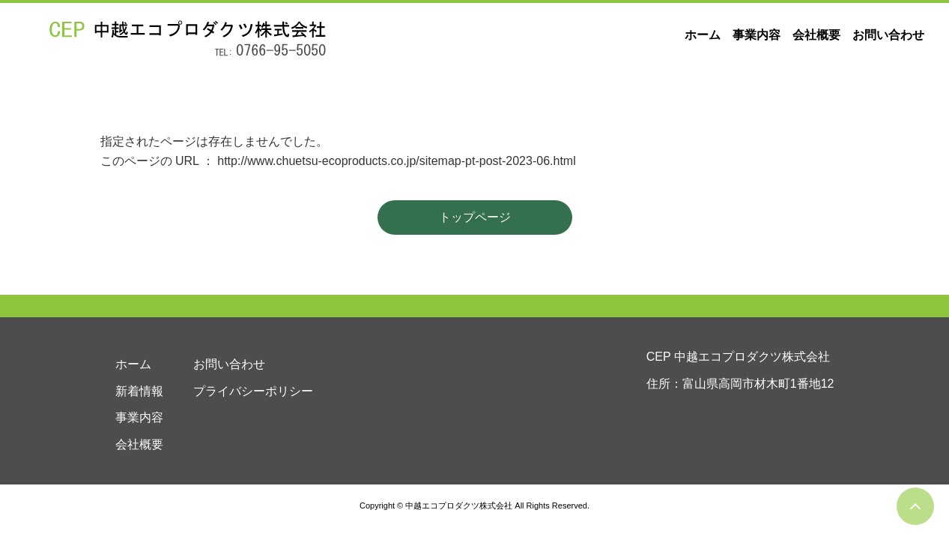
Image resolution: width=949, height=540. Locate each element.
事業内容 (756, 34)
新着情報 (139, 391)
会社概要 (816, 34)
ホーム (703, 34)
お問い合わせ (888, 34)
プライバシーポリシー (253, 391)
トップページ (475, 217)
